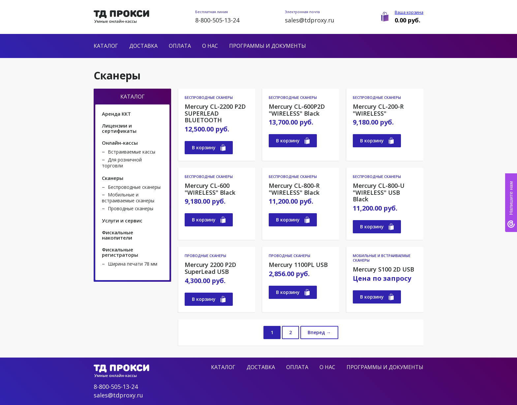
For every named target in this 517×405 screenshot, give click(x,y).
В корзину (209, 147)
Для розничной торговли (122, 163)
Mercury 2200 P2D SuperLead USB (210, 268)
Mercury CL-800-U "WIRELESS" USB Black (379, 192)
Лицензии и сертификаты (119, 128)
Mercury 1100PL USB (298, 264)
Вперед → (319, 332)
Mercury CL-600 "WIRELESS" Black (210, 189)
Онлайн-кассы (120, 142)
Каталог (106, 45)
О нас (210, 45)
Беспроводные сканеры (134, 187)
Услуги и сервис (122, 220)
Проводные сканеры (130, 208)
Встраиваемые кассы (131, 152)
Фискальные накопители (117, 235)
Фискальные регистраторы (120, 252)
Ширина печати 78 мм (132, 264)
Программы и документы (267, 45)
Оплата (180, 45)
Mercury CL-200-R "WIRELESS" (378, 110)
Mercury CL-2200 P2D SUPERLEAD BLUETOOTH (215, 113)
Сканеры (112, 178)
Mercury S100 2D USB (383, 269)
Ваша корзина (409, 12)
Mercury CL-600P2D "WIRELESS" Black (297, 110)
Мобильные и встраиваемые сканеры (128, 197)
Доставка (143, 45)
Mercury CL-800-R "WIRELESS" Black (294, 189)
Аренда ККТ (116, 113)
